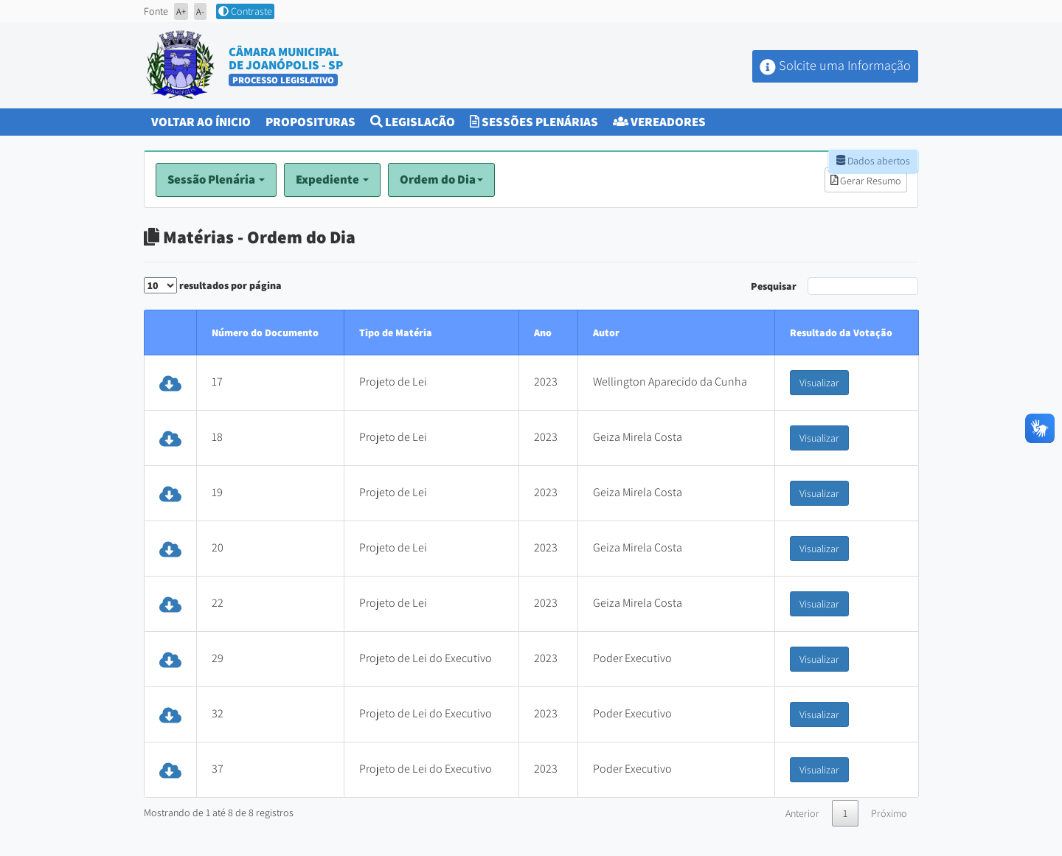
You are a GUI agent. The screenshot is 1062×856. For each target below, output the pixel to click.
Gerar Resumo (866, 180)
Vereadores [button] (659, 122)
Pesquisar (834, 286)
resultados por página (213, 285)
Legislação (412, 122)
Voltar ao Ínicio (204, 120)
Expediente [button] (332, 179)
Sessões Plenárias (534, 122)
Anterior (802, 813)
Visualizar (819, 382)
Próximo (889, 813)
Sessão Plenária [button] (216, 179)
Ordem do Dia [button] (441, 179)
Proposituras (314, 120)
